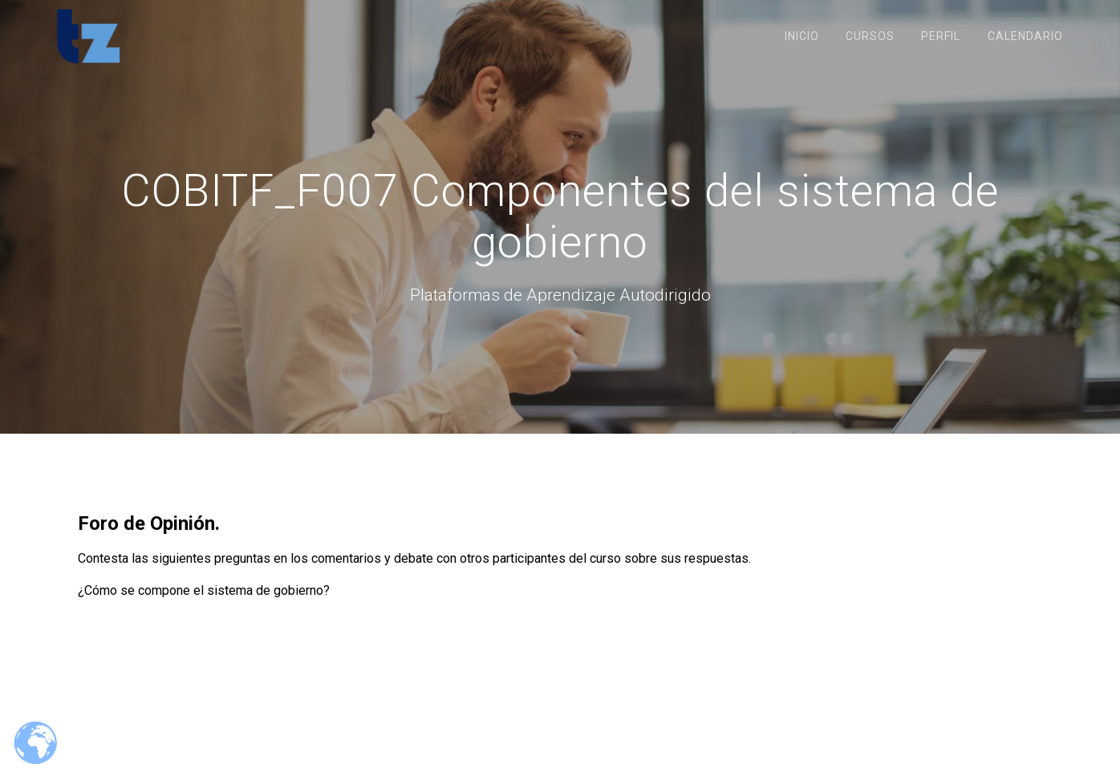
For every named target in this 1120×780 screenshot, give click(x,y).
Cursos (870, 36)
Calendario (1025, 36)
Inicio (802, 36)
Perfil (940, 36)
